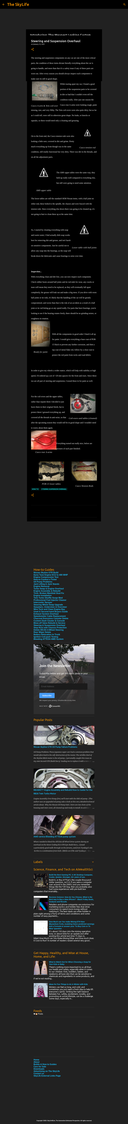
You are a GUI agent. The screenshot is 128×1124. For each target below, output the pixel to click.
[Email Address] (63, 686)
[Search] (124, 4)
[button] (32, 49)
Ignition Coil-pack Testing (46, 637)
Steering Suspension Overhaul (53, 489)
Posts (39, 1014)
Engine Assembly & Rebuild (47, 591)
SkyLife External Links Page (47, 1076)
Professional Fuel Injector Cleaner (50, 600)
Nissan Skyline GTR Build (46, 572)
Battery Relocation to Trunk (47, 634)
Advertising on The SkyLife (47, 1071)
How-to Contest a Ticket (45, 579)
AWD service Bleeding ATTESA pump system (55, 836)
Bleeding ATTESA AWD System (48, 639)
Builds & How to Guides (45, 1064)
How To (35, 489)
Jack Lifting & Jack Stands (46, 584)
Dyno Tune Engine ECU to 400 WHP (51, 575)
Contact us (39, 1073)
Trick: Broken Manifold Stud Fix (49, 593)
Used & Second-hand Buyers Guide (51, 611)
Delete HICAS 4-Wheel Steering (49, 630)
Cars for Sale (40, 1067)
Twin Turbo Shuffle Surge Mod (48, 598)
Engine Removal (41, 586)
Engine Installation (43, 595)
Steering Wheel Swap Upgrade (48, 605)
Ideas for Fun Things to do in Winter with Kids (68, 984)
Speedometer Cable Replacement (50, 616)
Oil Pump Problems (43, 582)
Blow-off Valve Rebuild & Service (49, 623)
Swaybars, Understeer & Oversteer (50, 607)
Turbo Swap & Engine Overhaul (49, 589)
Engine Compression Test (46, 577)
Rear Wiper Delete (42, 632)
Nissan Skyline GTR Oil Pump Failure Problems (55, 747)
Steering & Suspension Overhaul (49, 625)
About (36, 1062)
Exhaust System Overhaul (46, 614)
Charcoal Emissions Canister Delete (51, 618)
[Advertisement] (64, 546)
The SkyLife (18, 4)
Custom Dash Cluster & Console (49, 621)
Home (36, 1060)
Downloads (39, 1069)
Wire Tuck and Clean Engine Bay (49, 609)
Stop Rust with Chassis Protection (50, 628)
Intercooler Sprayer (43, 602)
